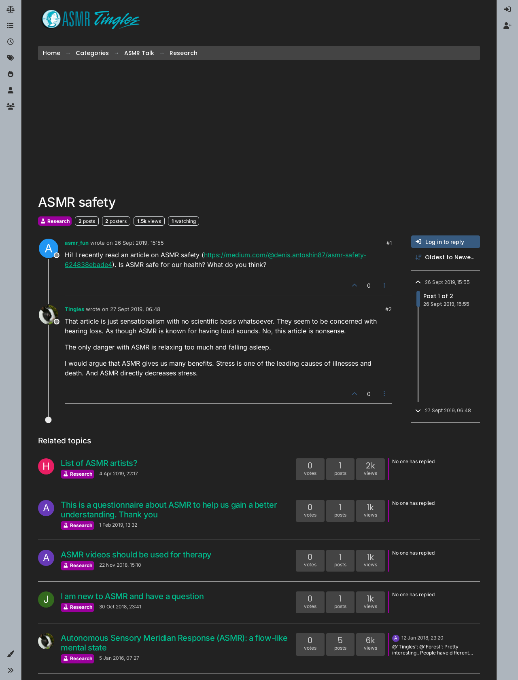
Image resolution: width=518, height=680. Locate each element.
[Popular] (10, 74)
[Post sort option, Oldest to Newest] (445, 257)
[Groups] (10, 106)
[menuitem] (507, 9)
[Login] (507, 9)
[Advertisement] (259, 127)
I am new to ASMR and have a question (132, 596)
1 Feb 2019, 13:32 (118, 525)
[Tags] (10, 58)
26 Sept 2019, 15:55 (139, 242)
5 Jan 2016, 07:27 (119, 658)
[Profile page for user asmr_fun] (48, 248)
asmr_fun (77, 242)
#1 (389, 242)
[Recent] (10, 42)
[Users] (10, 90)
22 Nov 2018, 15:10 (120, 565)
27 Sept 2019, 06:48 (135, 309)
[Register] (507, 25)
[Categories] (10, 25)
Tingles (74, 309)
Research (55, 221)
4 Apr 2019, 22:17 (118, 473)
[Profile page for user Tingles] (48, 314)
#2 (388, 309)
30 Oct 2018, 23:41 (120, 607)
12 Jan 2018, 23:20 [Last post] (422, 638)
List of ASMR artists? (99, 463)
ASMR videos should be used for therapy (136, 554)
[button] (10, 654)
